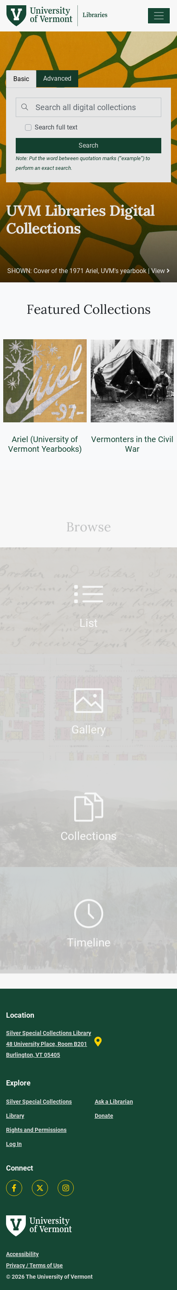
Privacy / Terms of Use (34, 1265)
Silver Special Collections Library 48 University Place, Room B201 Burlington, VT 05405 (48, 1044)
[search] (88, 145)
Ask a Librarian (114, 1101)
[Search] (88, 107)
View (160, 271)
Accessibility (22, 1254)
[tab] (57, 78)
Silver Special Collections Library (39, 1108)
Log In (14, 1144)
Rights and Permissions (36, 1130)
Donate (104, 1116)
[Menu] (159, 15)
